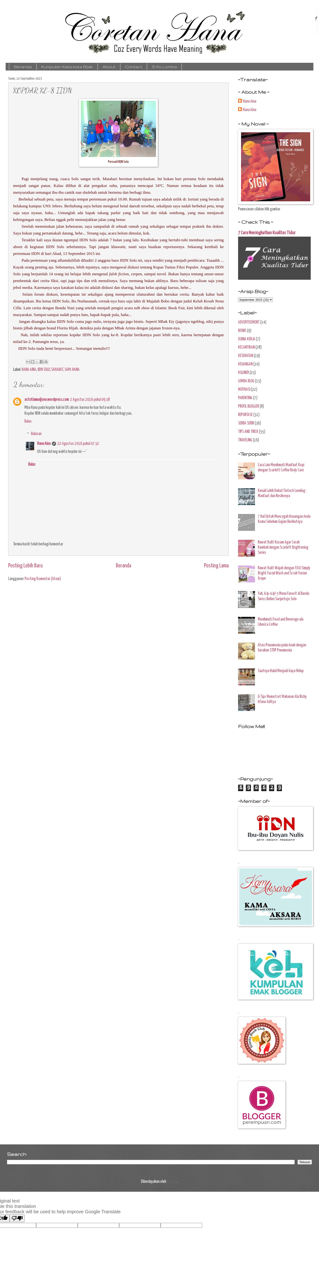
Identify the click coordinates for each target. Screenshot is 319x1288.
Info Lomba (164, 66)
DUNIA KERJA (246, 339)
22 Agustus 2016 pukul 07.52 (78, 444)
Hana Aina (43, 444)
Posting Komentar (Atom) (43, 579)
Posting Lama (216, 566)
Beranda (23, 66)
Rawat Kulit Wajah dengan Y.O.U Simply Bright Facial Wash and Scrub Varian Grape (284, 573)
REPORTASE (245, 415)
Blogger (172, 1182)
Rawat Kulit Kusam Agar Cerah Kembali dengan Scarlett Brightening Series (283, 547)
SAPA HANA (72, 370)
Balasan (36, 434)
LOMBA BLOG (246, 381)
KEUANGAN (245, 364)
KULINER (243, 373)
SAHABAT (57, 370)
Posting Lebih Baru (25, 566)
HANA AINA (29, 370)
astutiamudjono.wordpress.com (46, 400)
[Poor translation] (17, 1218)
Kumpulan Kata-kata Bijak (67, 66)
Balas (28, 421)
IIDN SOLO (44, 370)
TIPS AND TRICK (248, 432)
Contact (133, 66)
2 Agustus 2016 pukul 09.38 (90, 400)
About (109, 66)
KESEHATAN (245, 356)
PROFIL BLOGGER (248, 406)
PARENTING (245, 398)
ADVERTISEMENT (248, 322)
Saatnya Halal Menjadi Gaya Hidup (281, 671)
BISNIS (242, 331)
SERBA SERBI (246, 423)
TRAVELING (245, 440)
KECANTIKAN (246, 347)
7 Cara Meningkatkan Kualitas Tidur (267, 233)
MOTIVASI (244, 389)
